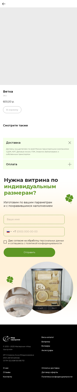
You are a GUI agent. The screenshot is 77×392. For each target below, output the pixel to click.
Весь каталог (48, 337)
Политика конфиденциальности (57, 377)
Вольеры (46, 346)
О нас (5, 368)
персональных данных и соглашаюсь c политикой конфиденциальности (36, 242)
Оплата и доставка (50, 368)
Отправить (29, 252)
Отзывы (6, 372)
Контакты (7, 377)
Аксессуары (47, 350)
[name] (34, 219)
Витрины (46, 342)
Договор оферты (50, 372)
